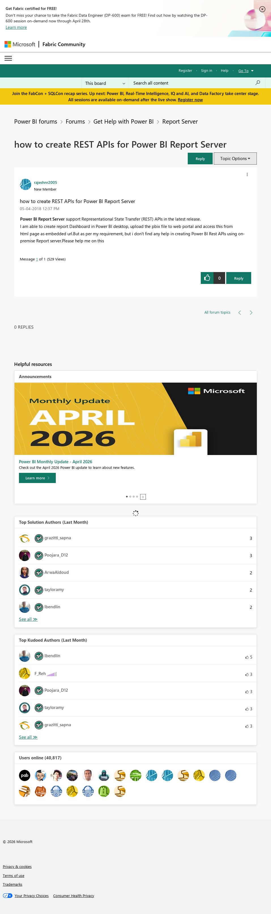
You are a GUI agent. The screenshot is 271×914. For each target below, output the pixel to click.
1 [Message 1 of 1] (37, 258)
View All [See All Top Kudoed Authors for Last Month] (28, 737)
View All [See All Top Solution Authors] (28, 619)
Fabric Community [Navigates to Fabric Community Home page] (63, 44)
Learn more (16, 27)
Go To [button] (243, 70)
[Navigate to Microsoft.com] (20, 44)
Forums (75, 121)
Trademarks (12, 884)
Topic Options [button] (233, 158)
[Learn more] (37, 478)
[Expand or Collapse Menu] (8, 58)
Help (225, 70)
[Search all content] (197, 82)
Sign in (206, 70)
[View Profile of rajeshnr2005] (45, 182)
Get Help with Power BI (123, 121)
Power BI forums (35, 121)
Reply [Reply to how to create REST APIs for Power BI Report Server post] (239, 278)
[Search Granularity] (105, 82)
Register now (190, 99)
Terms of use (13, 875)
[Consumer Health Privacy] (73, 896)
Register (185, 70)
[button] (200, 158)
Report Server (180, 121)
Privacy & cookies (17, 866)
